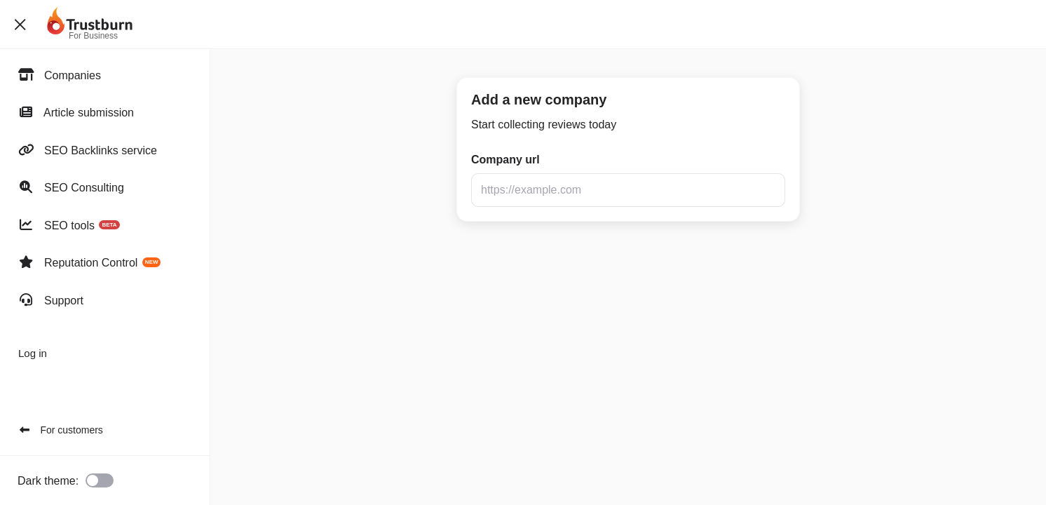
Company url (505, 160)
